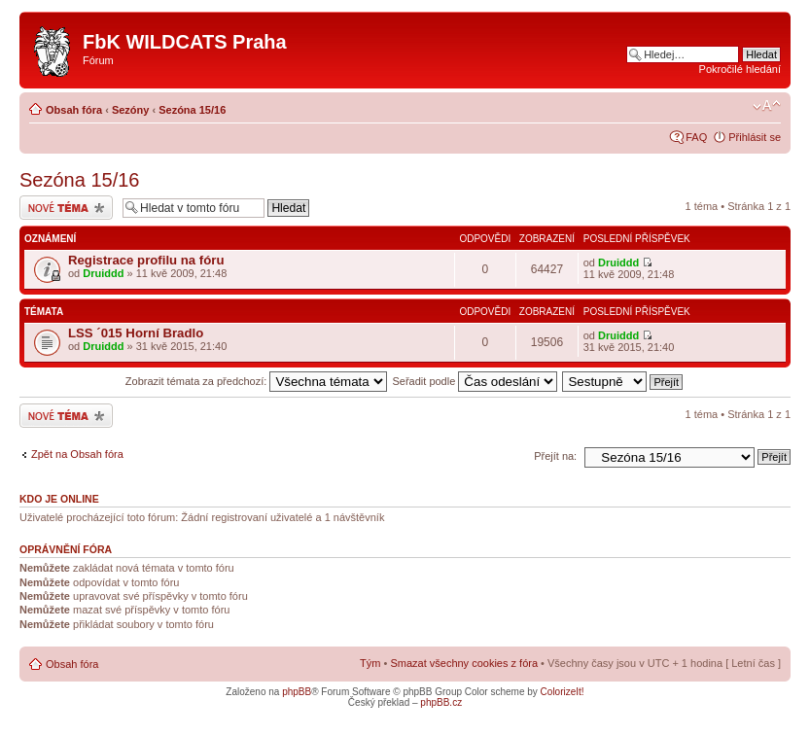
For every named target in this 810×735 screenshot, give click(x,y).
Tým (370, 663)
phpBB (296, 691)
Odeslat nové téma (66, 207)
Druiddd (103, 273)
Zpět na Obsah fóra (77, 454)
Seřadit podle (474, 381)
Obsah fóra (74, 110)
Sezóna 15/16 (192, 110)
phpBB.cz (441, 702)
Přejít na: (555, 456)
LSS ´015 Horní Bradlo (135, 333)
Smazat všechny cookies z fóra (464, 663)
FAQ (696, 137)
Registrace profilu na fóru (146, 260)
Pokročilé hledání (740, 69)
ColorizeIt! (562, 691)
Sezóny (131, 110)
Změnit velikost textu (767, 106)
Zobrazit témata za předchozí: (256, 381)
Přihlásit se (754, 137)
